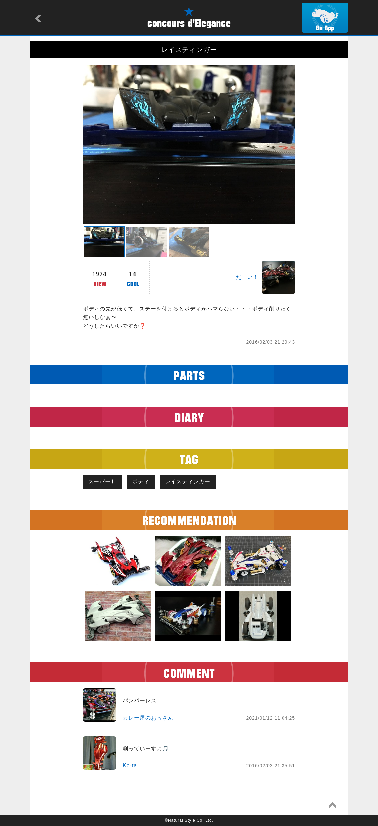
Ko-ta (130, 765)
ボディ (140, 481)
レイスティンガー (187, 481)
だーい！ (247, 277)
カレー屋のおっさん (148, 718)
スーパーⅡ (102, 481)
